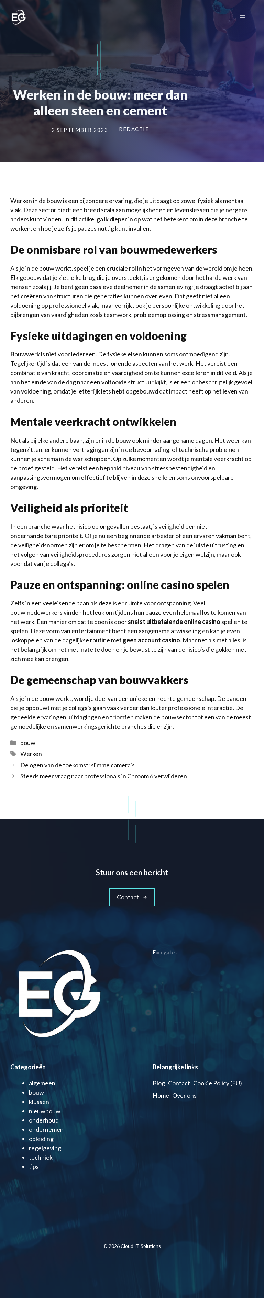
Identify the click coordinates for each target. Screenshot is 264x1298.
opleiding (41, 1138)
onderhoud (44, 1120)
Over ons (184, 1095)
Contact (179, 1083)
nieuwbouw (44, 1111)
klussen (39, 1101)
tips (34, 1166)
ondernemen (46, 1129)
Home (161, 1095)
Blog (159, 1083)
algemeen (42, 1083)
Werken (31, 754)
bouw (27, 743)
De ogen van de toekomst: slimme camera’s (77, 765)
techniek (41, 1157)
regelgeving (45, 1148)
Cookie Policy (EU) (217, 1083)
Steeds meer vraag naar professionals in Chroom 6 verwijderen (104, 776)
